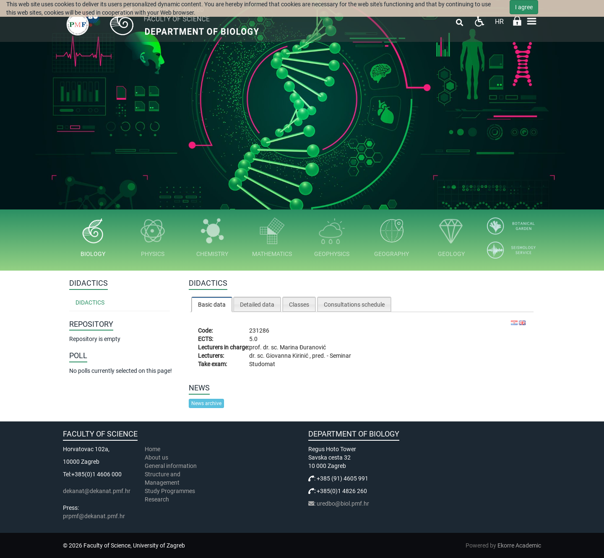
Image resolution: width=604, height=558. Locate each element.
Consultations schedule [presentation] (354, 304)
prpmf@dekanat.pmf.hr (94, 516)
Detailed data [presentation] (257, 304)
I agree (524, 7)
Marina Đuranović (303, 347)
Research (157, 499)
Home (152, 449)
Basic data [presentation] (212, 304)
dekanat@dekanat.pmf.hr (96, 491)
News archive (206, 403)
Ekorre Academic (519, 545)
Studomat (262, 364)
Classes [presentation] (299, 304)
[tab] (211, 304)
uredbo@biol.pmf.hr (343, 503)
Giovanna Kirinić (288, 355)
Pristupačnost (479, 21)
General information (171, 465)
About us (157, 457)
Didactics (90, 302)
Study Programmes (170, 491)
